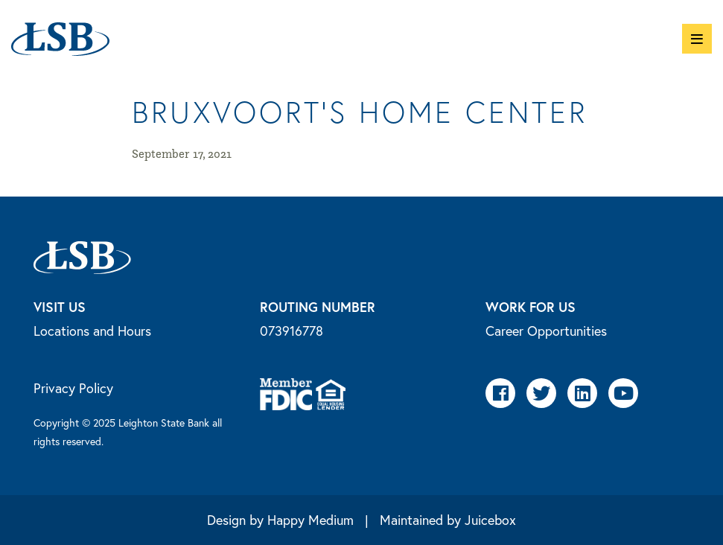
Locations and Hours (92, 331)
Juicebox (490, 520)
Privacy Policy (73, 388)
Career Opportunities (546, 331)
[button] (697, 39)
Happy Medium (310, 520)
